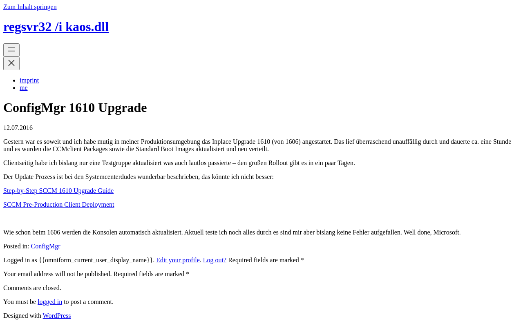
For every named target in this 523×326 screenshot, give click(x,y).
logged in (50, 301)
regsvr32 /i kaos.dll (56, 26)
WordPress (57, 315)
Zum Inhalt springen (30, 6)
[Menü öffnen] (11, 50)
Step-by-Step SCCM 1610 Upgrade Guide (58, 190)
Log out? (214, 260)
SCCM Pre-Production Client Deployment (58, 204)
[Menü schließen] (11, 63)
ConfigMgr (45, 246)
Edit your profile (178, 260)
